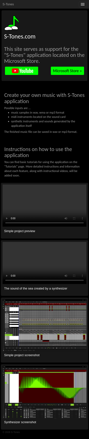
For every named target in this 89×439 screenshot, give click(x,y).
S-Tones (8, 4)
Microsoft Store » (67, 70)
